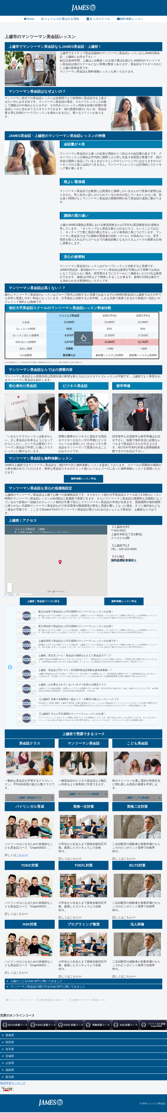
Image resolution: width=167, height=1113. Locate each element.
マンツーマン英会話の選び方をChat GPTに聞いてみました (47, 987)
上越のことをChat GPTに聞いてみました (36, 981)
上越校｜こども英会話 (137, 798)
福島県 (10, 1070)
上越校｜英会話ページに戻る (43, 601)
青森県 (10, 1036)
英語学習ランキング (12, 1083)
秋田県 (10, 1043)
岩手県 (10, 1050)
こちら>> (22, 855)
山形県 (10, 1063)
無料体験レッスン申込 (83, 478)
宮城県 (10, 1056)
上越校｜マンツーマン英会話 (83, 794)
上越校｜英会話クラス (30, 798)
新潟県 (10, 1077)
